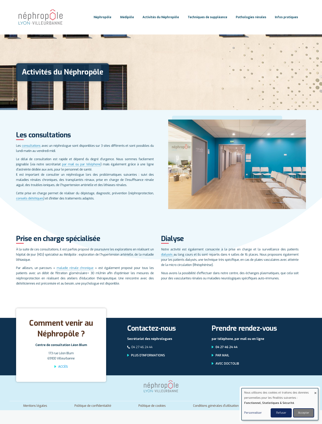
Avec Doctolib (227, 364)
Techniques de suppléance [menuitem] (207, 17)
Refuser (281, 413)
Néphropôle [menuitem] (102, 17)
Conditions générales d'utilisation (216, 406)
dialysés (167, 255)
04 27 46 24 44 (141, 347)
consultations (31, 146)
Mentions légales (35, 406)
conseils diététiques (29, 198)
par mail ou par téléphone (81, 164)
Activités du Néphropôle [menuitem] (161, 17)
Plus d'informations (148, 355)
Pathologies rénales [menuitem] (251, 17)
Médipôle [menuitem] (127, 17)
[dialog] (280, 404)
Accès (63, 367)
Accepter (303, 413)
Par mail (222, 355)
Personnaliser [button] (253, 413)
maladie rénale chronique (75, 268)
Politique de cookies (152, 406)
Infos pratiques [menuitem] (286, 17)
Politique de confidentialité (93, 406)
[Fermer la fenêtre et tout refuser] (315, 390)
